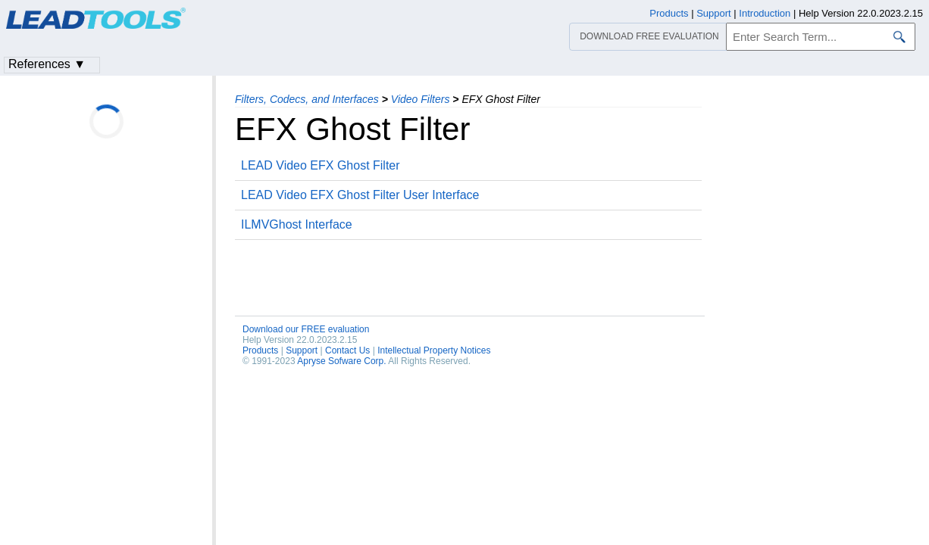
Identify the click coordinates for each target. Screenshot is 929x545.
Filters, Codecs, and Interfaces (307, 99)
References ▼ (47, 64)
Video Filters (420, 99)
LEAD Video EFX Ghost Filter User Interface (360, 194)
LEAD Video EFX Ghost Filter (320, 165)
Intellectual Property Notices (433, 350)
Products (260, 350)
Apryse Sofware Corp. (341, 361)
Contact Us (347, 350)
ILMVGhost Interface (296, 224)
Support (301, 350)
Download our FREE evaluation (305, 329)
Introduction (764, 13)
